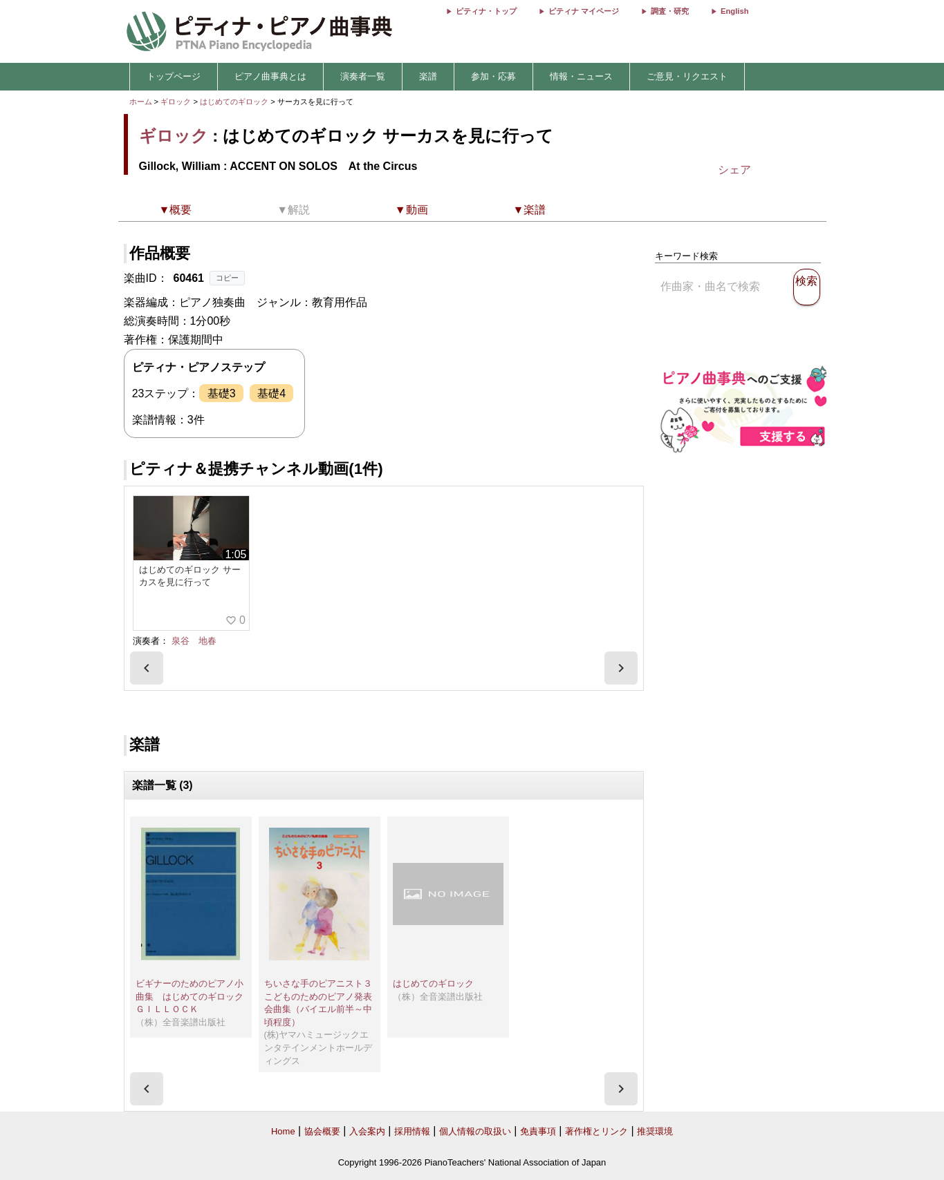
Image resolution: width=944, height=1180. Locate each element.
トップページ (174, 76)
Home (283, 1131)
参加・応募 (493, 76)
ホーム (140, 101)
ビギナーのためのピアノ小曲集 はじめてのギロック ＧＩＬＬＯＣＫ (189, 996)
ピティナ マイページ (583, 11)
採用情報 (412, 1131)
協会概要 (322, 1131)
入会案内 (367, 1131)
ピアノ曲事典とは (270, 76)
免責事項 (538, 1131)
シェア (734, 169)
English (734, 11)
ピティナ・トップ (486, 11)
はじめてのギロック (235, 101)
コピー (227, 278)
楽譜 (428, 76)
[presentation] (146, 668)
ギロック (175, 101)
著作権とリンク (596, 1131)
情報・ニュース (581, 76)
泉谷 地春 (194, 641)
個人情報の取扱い (475, 1131)
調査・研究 (670, 11)
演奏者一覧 (362, 76)
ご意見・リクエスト (687, 76)
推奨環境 (655, 1131)
